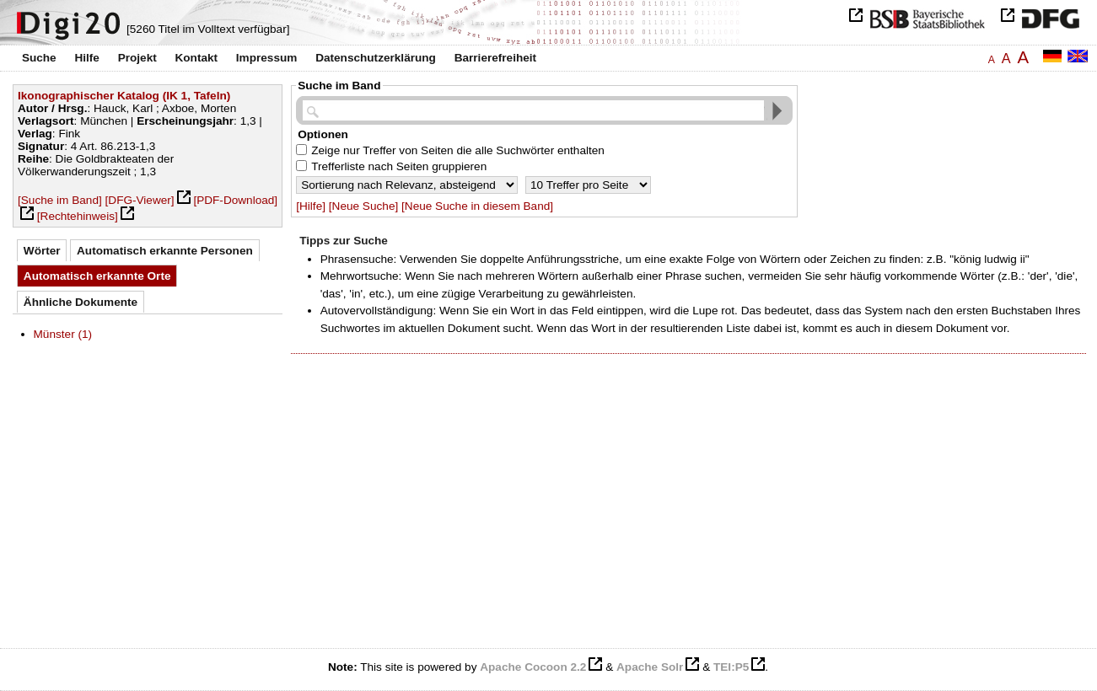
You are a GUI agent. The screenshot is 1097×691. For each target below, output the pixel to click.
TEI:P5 (731, 667)
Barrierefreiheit (495, 57)
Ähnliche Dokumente (80, 302)
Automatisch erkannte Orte (97, 276)
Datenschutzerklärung (375, 57)
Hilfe (86, 57)
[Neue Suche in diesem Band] (477, 206)
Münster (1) (63, 334)
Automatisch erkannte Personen (165, 250)
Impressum (267, 57)
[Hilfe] (310, 206)
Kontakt (196, 57)
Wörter (42, 250)
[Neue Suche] (363, 206)
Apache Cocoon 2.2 (533, 667)
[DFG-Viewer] (140, 200)
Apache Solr (649, 667)
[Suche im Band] (60, 200)
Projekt (137, 57)
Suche (39, 57)
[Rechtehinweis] (77, 216)
